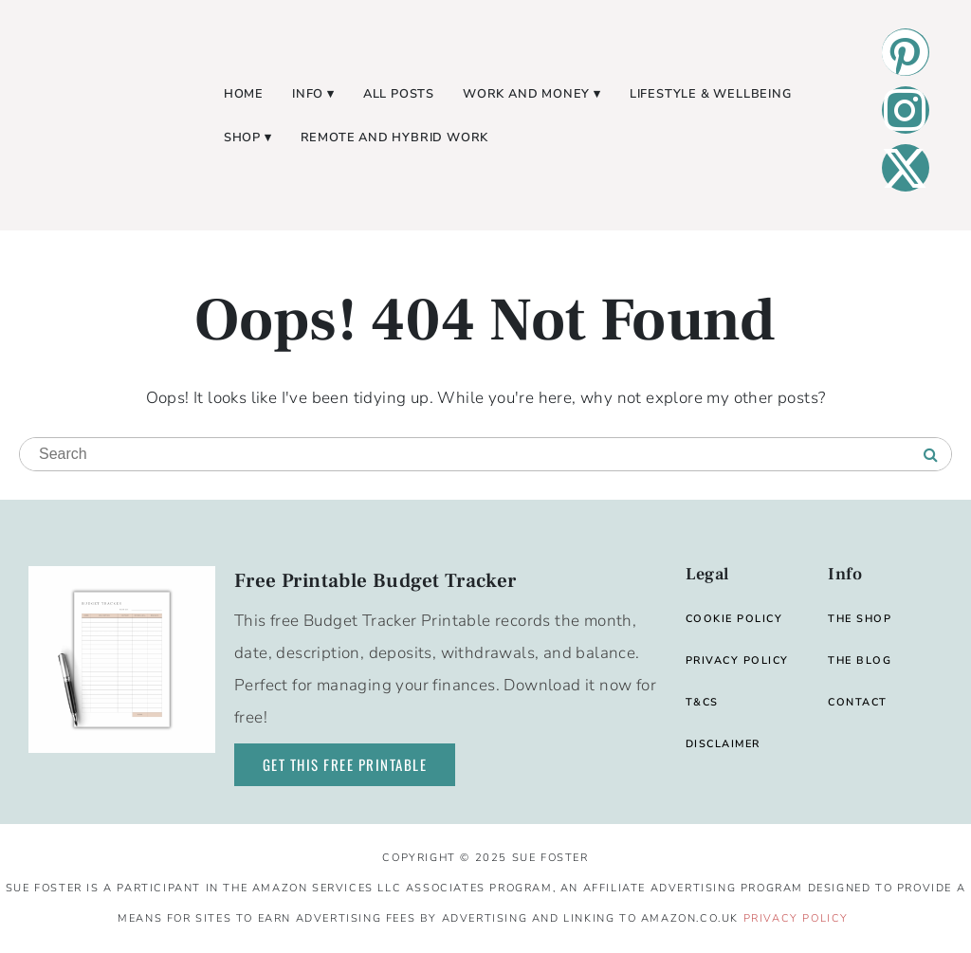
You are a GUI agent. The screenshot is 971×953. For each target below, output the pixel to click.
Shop (242, 137)
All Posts (398, 93)
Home (244, 93)
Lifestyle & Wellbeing (711, 93)
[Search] (930, 455)
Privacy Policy (796, 918)
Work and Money (526, 93)
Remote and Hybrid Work (395, 137)
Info (307, 93)
